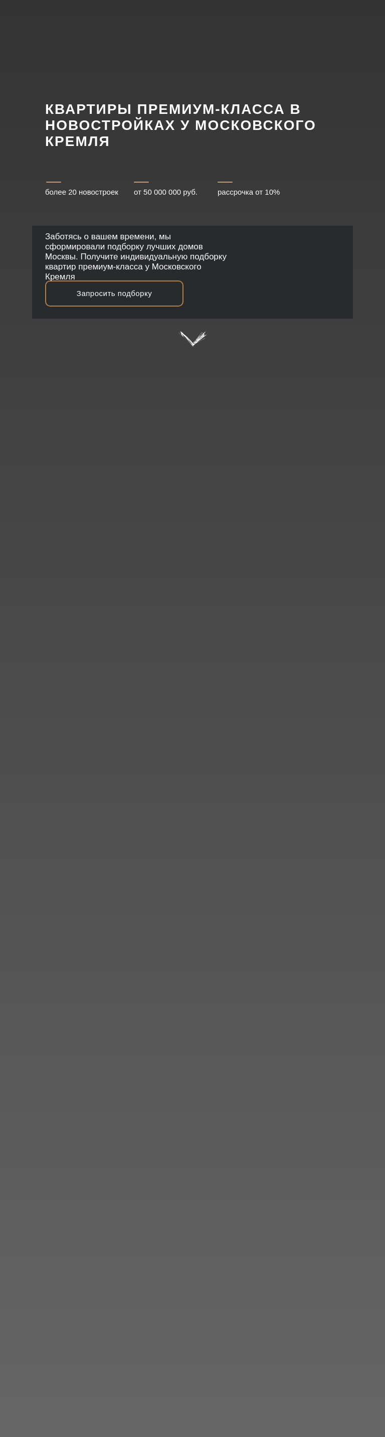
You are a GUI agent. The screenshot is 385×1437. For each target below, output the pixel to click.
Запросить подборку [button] (114, 293)
